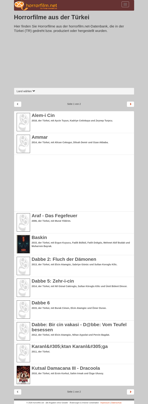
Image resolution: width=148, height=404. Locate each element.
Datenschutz (116, 403)
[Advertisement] (74, 61)
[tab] (74, 91)
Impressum (105, 403)
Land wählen (26, 91)
